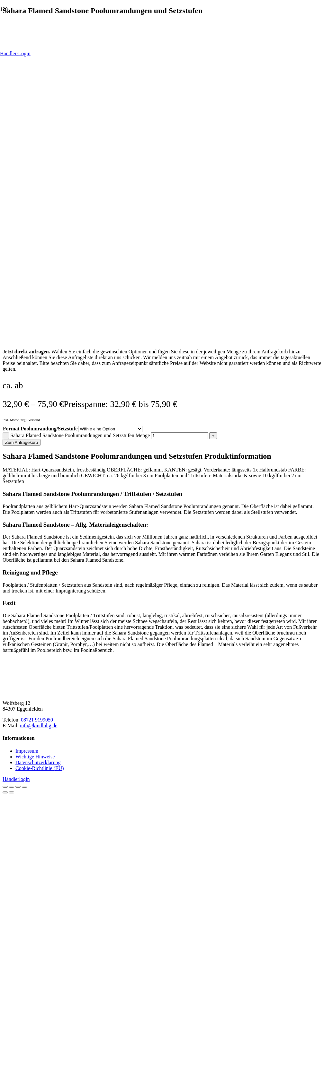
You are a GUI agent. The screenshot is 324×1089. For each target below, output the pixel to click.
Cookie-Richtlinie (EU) (39, 768)
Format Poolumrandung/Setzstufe (40, 428)
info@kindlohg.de (39, 725)
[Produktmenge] (179, 435)
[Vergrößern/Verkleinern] (5, 787)
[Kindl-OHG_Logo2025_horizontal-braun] (51, 692)
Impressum (26, 751)
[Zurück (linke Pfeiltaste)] (5, 792)
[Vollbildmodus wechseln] (11, 787)
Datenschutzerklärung (37, 762)
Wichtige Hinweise (35, 756)
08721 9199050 (37, 719)
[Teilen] (18, 787)
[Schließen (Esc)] (24, 787)
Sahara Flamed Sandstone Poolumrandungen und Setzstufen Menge (80, 435)
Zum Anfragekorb (21, 442)
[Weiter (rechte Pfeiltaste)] (11, 792)
